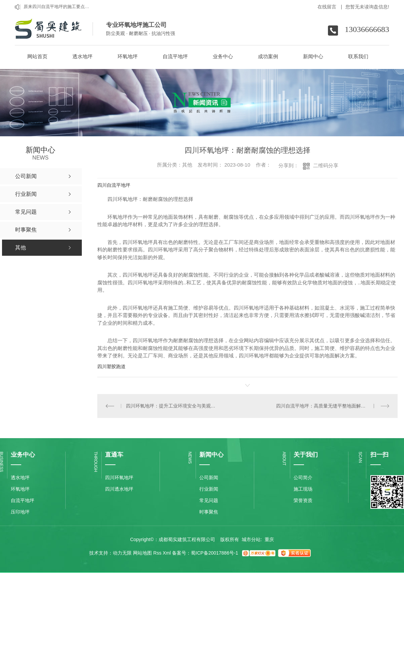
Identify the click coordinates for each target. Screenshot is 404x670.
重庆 (269, 539)
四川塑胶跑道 (111, 366)
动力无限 (122, 553)
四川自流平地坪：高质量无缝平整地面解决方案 (325, 406)
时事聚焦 (208, 511)
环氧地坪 (20, 489)
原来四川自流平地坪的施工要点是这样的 (58, 6)
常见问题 (208, 500)
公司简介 (303, 477)
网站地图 (142, 553)
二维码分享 (325, 165)
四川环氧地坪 (119, 477)
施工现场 (303, 489)
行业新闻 (208, 489)
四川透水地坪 (119, 489)
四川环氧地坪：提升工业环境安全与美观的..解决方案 (172, 406)
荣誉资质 (303, 500)
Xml (167, 553)
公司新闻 (208, 477)
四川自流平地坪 (113, 185)
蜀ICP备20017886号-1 (214, 553)
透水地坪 (20, 477)
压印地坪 (20, 511)
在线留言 (329, 6)
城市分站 (251, 539)
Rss (157, 553)
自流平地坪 (22, 500)
